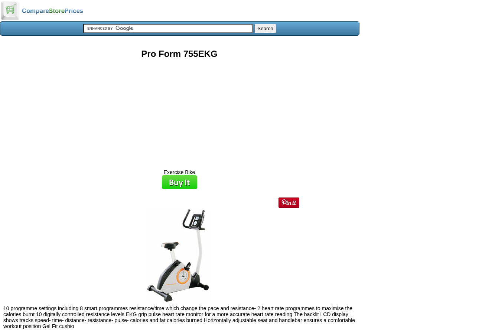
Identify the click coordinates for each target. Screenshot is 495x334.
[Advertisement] (179, 111)
